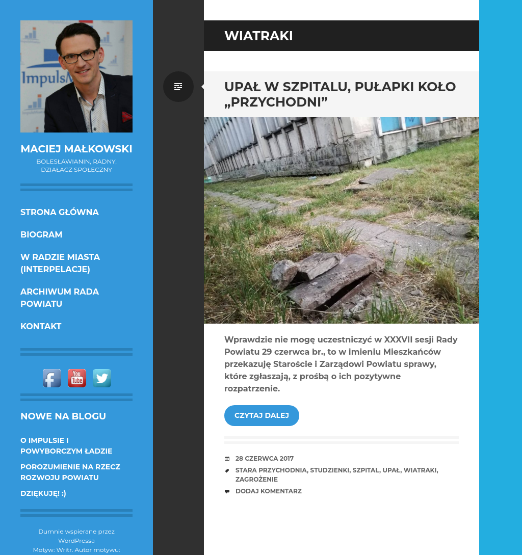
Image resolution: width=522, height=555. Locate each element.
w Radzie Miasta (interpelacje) (60, 263)
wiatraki (420, 470)
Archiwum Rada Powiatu (59, 298)
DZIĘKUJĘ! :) (43, 493)
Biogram (41, 235)
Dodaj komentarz (269, 491)
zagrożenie (257, 479)
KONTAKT (41, 326)
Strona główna (59, 212)
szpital (366, 470)
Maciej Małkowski (76, 149)
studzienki (330, 470)
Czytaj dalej (261, 415)
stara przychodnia (271, 470)
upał (391, 470)
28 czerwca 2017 (265, 458)
